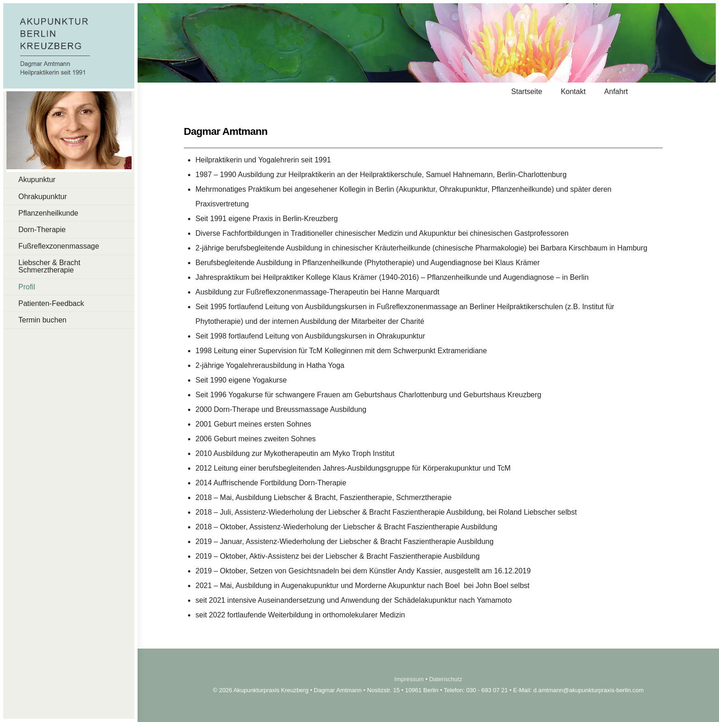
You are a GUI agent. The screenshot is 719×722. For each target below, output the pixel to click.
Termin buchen (42, 320)
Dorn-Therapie (42, 229)
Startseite (526, 91)
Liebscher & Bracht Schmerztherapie (49, 266)
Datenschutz (445, 679)
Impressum (409, 679)
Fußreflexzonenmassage (58, 246)
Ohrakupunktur (42, 196)
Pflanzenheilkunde (48, 213)
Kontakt (573, 91)
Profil (26, 287)
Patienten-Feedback (51, 303)
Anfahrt (616, 91)
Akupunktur (36, 179)
